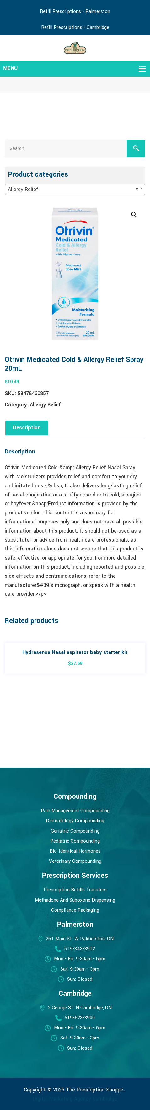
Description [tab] (26, 427)
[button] (134, 214)
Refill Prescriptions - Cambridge (75, 27)
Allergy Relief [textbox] (73, 189)
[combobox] (75, 189)
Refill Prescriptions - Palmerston (75, 11)
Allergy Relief (45, 404)
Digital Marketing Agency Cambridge (75, 1098)
